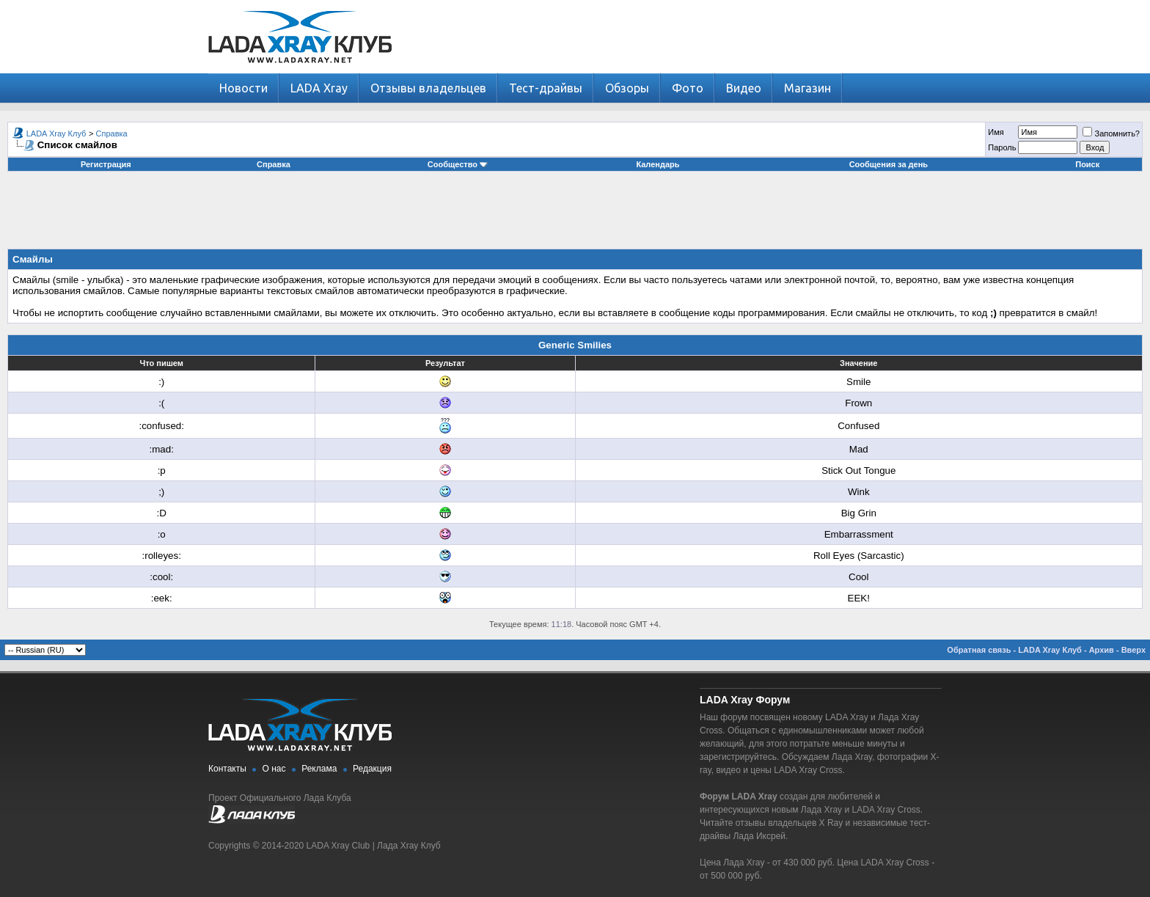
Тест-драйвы (545, 88)
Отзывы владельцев (428, 88)
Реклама (319, 769)
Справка (112, 133)
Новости (243, 88)
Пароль (1002, 147)
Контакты (227, 769)
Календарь (657, 164)
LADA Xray (319, 88)
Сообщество (458, 164)
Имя (995, 132)
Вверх (1133, 649)
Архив (1101, 649)
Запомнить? (1111, 133)
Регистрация (106, 164)
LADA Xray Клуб (56, 133)
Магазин (807, 88)
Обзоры (627, 88)
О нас (274, 769)
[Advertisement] (575, 216)
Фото (687, 88)
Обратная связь (979, 649)
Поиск (1087, 164)
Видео (743, 88)
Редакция (372, 769)
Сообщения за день (888, 164)
